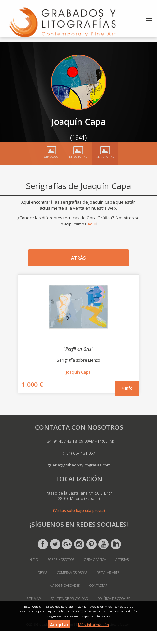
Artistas (122, 559)
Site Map (34, 598)
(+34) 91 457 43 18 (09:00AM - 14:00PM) (79, 441)
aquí (92, 224)
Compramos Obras (72, 572)
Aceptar (59, 624)
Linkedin (116, 544)
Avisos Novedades (65, 585)
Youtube (103, 544)
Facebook (43, 544)
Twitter (55, 544)
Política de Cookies (113, 598)
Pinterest (91, 544)
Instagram (79, 544)
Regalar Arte (108, 572)
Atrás (78, 258)
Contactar (98, 585)
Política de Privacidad (69, 598)
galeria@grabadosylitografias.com (79, 464)
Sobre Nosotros (61, 559)
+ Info (127, 388)
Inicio (33, 559)
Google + (67, 544)
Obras (42, 572)
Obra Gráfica (95, 559)
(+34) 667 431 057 (79, 453)
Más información (93, 624)
